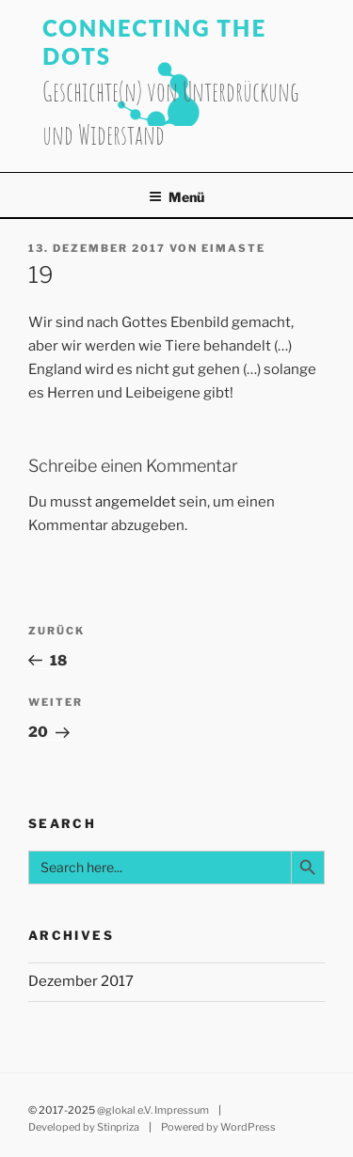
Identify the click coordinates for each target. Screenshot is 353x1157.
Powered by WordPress (218, 1127)
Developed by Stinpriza (83, 1127)
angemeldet (135, 501)
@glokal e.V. (124, 1110)
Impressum (181, 1110)
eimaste (233, 248)
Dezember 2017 (81, 981)
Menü (176, 197)
